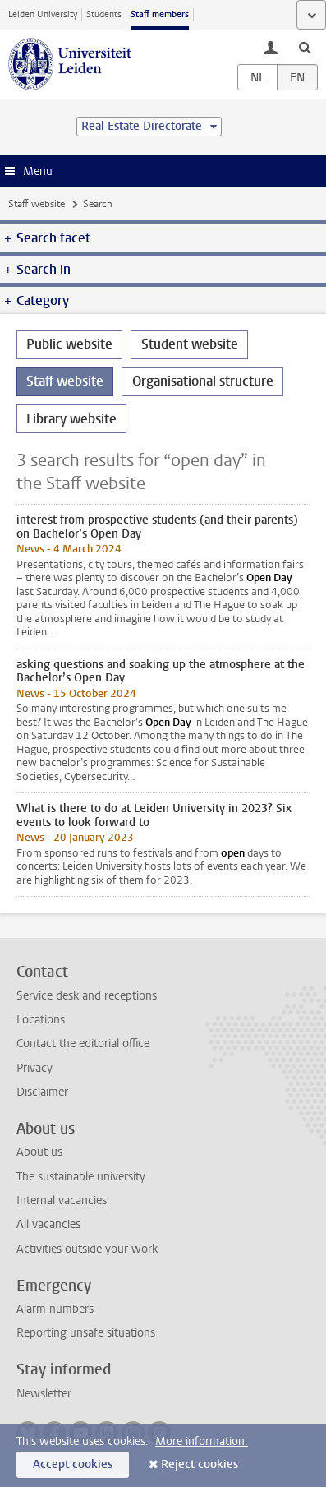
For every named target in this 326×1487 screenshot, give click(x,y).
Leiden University (42, 14)
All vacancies (48, 1224)
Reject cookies (199, 1464)
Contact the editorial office (82, 1043)
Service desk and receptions (86, 996)
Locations (40, 1020)
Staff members (160, 14)
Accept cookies (72, 1464)
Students (104, 14)
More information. (201, 1441)
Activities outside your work (87, 1249)
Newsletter (43, 1394)
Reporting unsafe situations (85, 1333)
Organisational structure (202, 381)
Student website (189, 344)
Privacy (34, 1068)
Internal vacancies (61, 1200)
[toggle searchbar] (305, 47)
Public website (69, 344)
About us (39, 1152)
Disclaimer (42, 1092)
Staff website (36, 203)
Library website (71, 418)
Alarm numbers (55, 1309)
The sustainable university (80, 1177)
